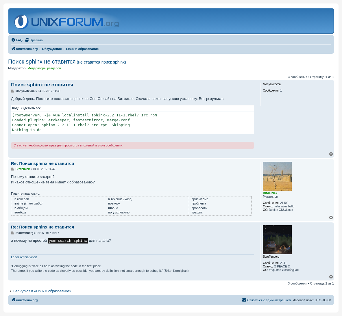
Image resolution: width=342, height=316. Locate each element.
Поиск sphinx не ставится (67, 61)
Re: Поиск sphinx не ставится (42, 163)
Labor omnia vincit (24, 257)
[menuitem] (17, 40)
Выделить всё (30, 108)
